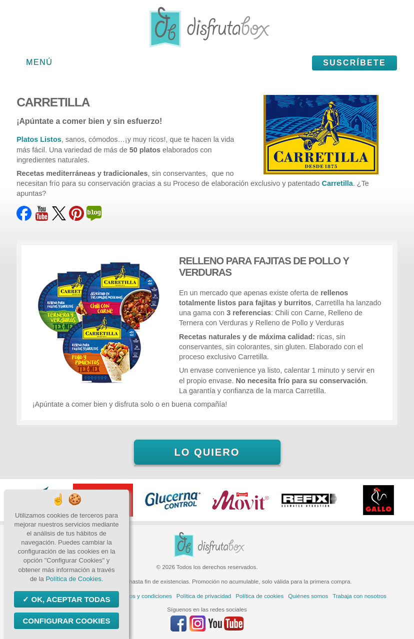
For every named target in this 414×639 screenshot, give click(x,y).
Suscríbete (354, 62)
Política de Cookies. (74, 579)
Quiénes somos (308, 596)
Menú (39, 62)
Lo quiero (207, 452)
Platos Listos (39, 139)
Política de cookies (260, 596)
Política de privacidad (203, 596)
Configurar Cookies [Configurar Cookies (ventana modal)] (66, 621)
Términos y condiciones (142, 596)
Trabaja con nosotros (359, 596)
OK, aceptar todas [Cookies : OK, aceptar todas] (69, 599)
